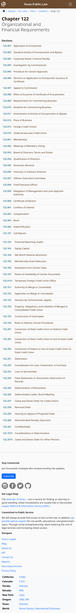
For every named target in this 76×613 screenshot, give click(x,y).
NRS (21, 590)
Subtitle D (43, 11)
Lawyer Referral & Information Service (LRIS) (25, 506)
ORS (27, 599)
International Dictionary (47, 608)
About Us (6, 548)
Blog (4, 543)
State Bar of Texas (15, 499)
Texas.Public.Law (36, 4)
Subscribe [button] (9, 476)
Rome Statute (26, 608)
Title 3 (33, 11)
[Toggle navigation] (70, 4)
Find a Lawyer (9, 539)
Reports (6, 561)
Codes (22, 576)
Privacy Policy (9, 570)
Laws (21, 595)
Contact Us (7, 557)
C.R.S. (22, 581)
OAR (21, 599)
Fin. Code (23, 11)
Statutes (12, 11)
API (3, 552)
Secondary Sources (12, 566)
